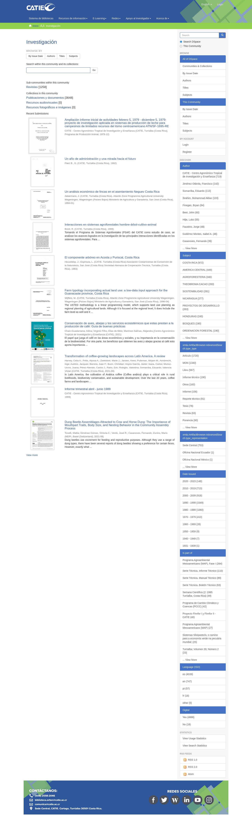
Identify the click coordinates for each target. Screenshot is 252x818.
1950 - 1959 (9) (191, 531)
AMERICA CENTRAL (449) (197, 269)
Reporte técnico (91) (194, 398)
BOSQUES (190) (192, 323)
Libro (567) (189, 370)
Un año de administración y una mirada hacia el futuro (100, 158)
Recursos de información (73, 18)
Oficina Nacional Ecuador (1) (198, 452)
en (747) (187, 681)
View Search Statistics (195, 745)
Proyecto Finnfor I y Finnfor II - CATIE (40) (199, 615)
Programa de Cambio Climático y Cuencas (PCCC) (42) (201, 605)
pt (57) (186, 688)
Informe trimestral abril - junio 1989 (88, 389)
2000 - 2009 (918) (192, 495)
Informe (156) (190, 391)
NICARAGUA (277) (193, 298)
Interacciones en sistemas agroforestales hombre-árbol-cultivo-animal (110, 224)
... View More (190, 248)
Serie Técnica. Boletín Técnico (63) (202, 585)
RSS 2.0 (190, 767)
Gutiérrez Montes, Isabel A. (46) (200, 234)
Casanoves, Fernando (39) (197, 241)
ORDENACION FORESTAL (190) (201, 330)
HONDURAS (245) (193, 316)
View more (32, 455)
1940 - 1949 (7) (191, 538)
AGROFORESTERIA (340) (197, 277)
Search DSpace (190, 41)
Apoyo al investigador (138, 18)
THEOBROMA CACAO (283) (198, 284)
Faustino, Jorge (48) (194, 226)
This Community (190, 46)
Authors (51, 56)
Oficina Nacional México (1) (198, 459)
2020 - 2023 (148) (192, 481)
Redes (116, 18)
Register (187, 151)
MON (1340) (189, 362)
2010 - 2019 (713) (192, 488)
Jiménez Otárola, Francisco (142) (201, 183)
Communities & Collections (197, 66)
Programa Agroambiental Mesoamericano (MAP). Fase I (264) (202, 562)
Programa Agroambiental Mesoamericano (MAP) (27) (198, 626)
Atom (188, 774)
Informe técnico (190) (194, 377)
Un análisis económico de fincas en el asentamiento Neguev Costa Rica (112, 191)
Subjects (73, 56)
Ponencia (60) (190, 420)
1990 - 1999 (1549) (193, 502)
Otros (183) (189, 384)
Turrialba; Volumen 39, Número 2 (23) (201, 651)
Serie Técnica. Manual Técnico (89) (202, 578)
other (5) (187, 702)
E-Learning (100, 18)
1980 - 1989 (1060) (193, 509)
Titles (62, 56)
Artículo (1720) (191, 355)
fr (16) (186, 695)
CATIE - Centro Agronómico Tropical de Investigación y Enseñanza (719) (202, 175)
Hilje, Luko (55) (191, 219)
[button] (207, 4)
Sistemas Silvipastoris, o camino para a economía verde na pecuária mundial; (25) (202, 638)
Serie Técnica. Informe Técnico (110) (203, 570)
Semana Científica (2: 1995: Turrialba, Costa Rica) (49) (198, 594)
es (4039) (188, 674)
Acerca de (162, 18)
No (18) (187, 724)
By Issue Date (36, 56)
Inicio (35, 25)
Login (186, 144)
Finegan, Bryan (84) (193, 205)
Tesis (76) (188, 406)
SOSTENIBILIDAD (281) (196, 291)
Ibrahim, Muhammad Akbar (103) (201, 198)
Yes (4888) (188, 717)
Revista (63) (189, 413)
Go (93, 70)
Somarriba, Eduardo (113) (197, 190)
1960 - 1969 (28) (192, 524)
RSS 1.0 (190, 759)
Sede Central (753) (193, 445)
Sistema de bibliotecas (41, 18)
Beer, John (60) (191, 212)
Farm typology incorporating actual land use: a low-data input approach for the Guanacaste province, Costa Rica (116, 292)
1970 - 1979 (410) (192, 517)
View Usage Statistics (194, 738)
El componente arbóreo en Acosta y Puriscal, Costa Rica (102, 257)
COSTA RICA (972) (193, 262)
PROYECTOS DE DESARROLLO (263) (201, 307)
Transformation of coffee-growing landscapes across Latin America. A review (115, 356)
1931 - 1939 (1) (191, 545)
